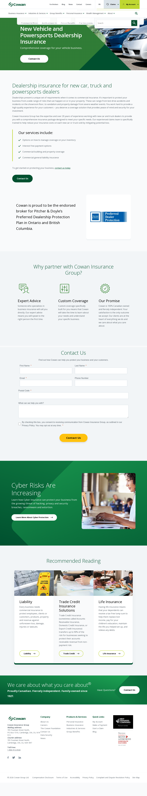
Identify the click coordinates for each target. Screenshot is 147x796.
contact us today (62, 168)
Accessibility (75, 777)
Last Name (80, 366)
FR (99, 4)
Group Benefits (56, 13)
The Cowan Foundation (50, 728)
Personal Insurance (74, 13)
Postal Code (23, 391)
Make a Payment (100, 725)
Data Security (46, 735)
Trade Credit (69, 653)
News (71, 4)
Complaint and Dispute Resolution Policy (113, 777)
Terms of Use (62, 777)
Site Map (136, 777)
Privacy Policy (88, 777)
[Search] (117, 12)
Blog (63, 4)
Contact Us (34, 58)
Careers (88, 4)
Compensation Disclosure (43, 777)
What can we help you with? (31, 403)
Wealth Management (95, 13)
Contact (79, 4)
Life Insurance (109, 653)
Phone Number (82, 378)
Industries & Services (37, 13)
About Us (44, 721)
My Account (131, 4)
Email (22, 378)
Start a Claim (98, 728)
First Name (25, 366)
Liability (27, 653)
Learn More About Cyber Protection (32, 517)
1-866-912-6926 (14, 750)
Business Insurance (16, 13)
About (110, 13)
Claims (113, 4)
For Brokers (54, 4)
